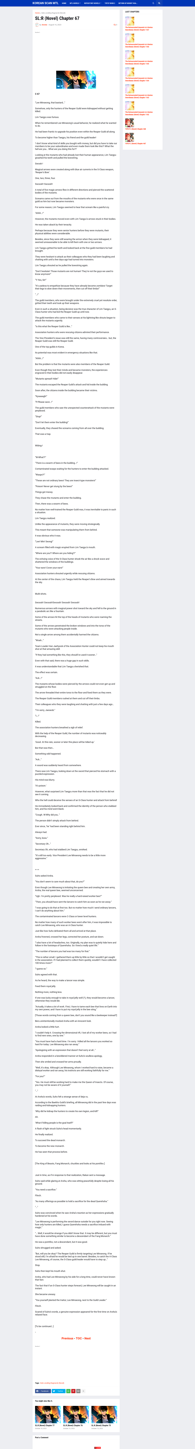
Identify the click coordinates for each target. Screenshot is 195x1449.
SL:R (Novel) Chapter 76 (73, 1425)
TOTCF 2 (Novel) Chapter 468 (135, 129)
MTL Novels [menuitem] (74, 3)
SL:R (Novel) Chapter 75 (101, 1425)
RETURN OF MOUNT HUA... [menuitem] (128, 3)
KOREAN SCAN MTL (45, 3)
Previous (68, 1338)
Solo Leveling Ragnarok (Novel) (53, 13)
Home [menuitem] (64, 3)
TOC (79, 1338)
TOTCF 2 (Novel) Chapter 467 (135, 144)
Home (37, 13)
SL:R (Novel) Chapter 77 (44, 1425)
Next (87, 1338)
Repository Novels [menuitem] (92, 3)
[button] (153, 3)
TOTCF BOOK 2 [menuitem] (110, 3)
